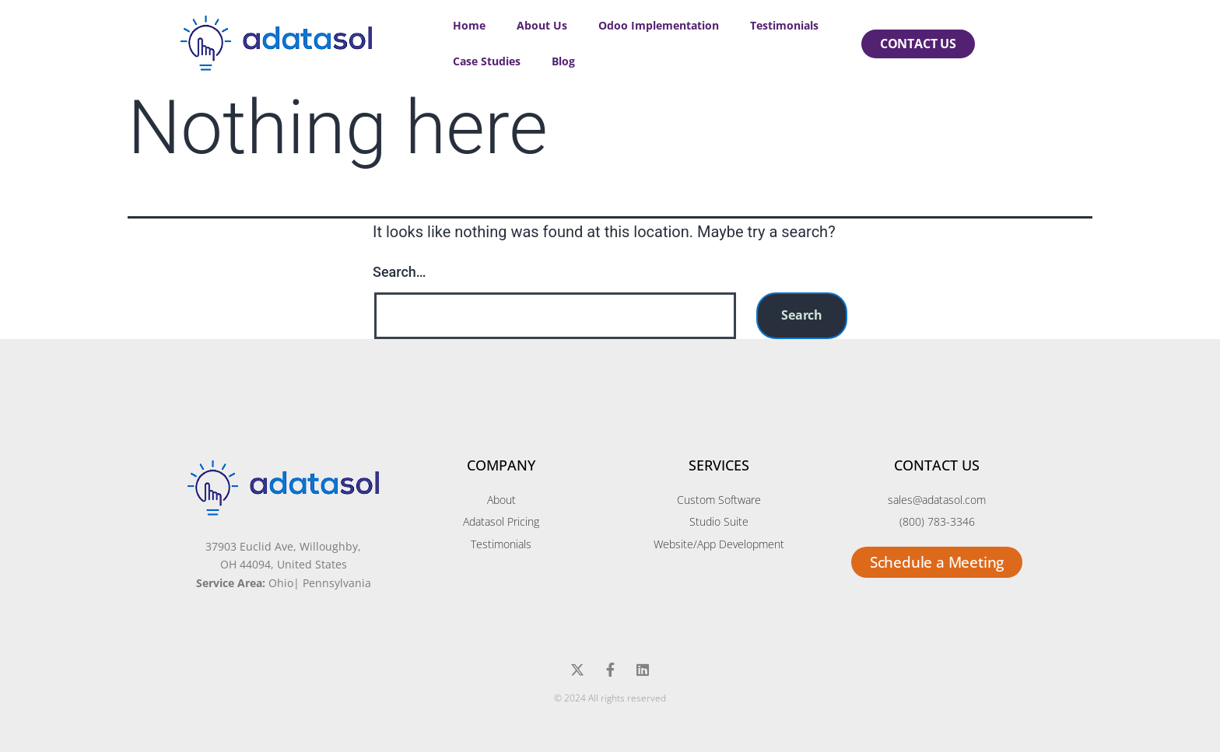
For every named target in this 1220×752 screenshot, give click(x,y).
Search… (399, 272)
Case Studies (487, 61)
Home (469, 25)
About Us (542, 25)
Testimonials (784, 25)
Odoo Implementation (658, 25)
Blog (563, 61)
